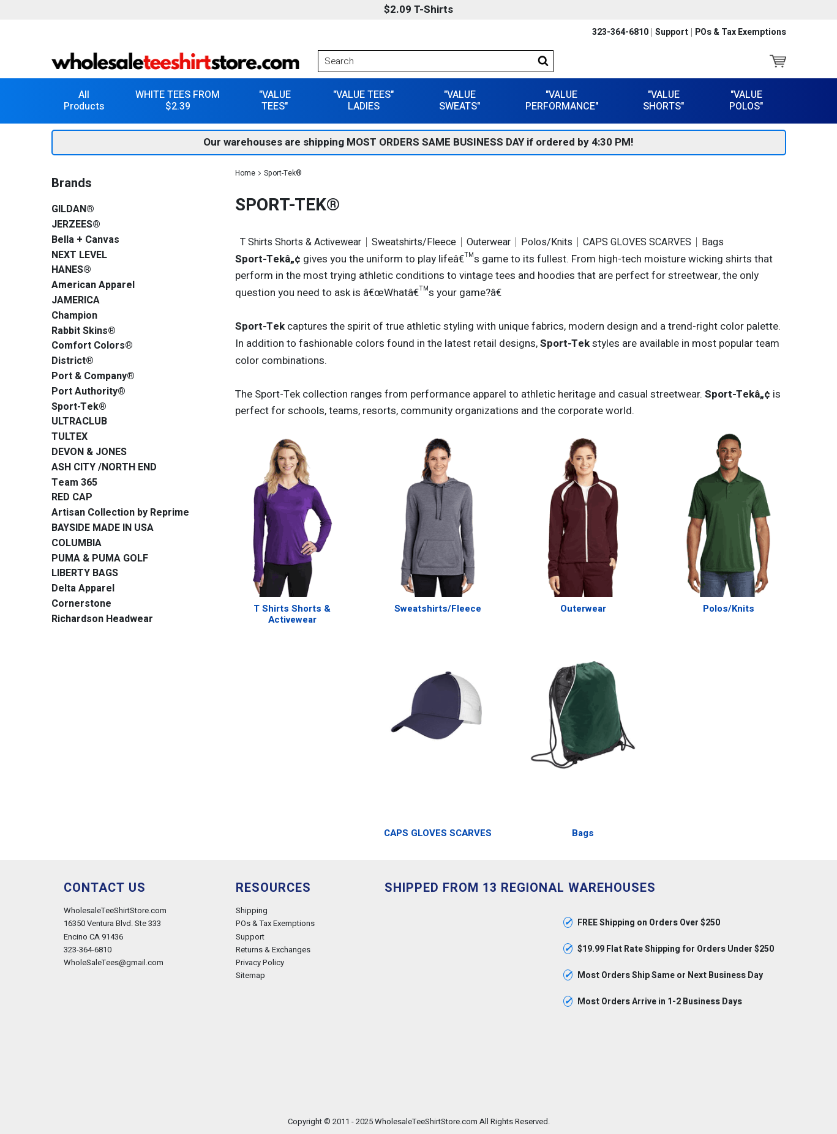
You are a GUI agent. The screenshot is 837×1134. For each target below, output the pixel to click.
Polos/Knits (546, 242)
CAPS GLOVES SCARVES (637, 242)
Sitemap (250, 975)
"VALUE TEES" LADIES (363, 100)
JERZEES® (75, 224)
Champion (74, 315)
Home (245, 173)
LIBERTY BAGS (84, 573)
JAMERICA (75, 300)
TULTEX (69, 437)
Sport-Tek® (79, 407)
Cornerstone (81, 604)
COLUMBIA (76, 543)
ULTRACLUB (79, 421)
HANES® (71, 270)
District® (72, 361)
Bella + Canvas (85, 240)
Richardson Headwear (102, 619)
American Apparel (93, 285)
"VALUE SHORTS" (663, 100)
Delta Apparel (82, 588)
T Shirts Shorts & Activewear (300, 242)
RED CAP (71, 497)
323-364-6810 (620, 32)
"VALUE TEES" (275, 100)
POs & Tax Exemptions (740, 32)
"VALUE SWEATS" (459, 100)
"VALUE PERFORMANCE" (561, 100)
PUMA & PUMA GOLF (99, 558)
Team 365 (74, 482)
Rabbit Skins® (83, 331)
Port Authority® (88, 391)
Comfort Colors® (92, 345)
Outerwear (489, 242)
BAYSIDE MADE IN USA (102, 528)
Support (671, 32)
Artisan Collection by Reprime (120, 512)
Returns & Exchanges (273, 949)
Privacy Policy (260, 962)
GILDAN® (72, 209)
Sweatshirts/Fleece (414, 242)
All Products (84, 100)
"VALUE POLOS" (746, 100)
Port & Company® (93, 376)
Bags (713, 242)
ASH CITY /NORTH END (104, 467)
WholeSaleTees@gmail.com (113, 962)
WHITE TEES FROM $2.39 (177, 100)
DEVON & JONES (89, 452)
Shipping (252, 910)
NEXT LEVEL (79, 255)
